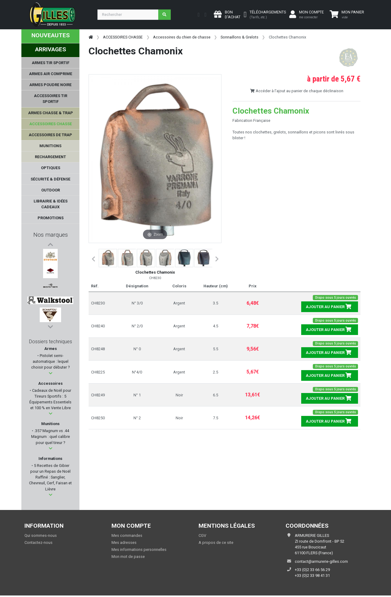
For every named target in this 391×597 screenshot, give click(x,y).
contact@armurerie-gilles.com (321, 561)
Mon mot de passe (128, 556)
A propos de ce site (216, 542)
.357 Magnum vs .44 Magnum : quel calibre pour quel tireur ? (50, 436)
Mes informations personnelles (138, 549)
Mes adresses (124, 542)
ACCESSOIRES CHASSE (123, 37)
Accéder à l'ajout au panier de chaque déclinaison (296, 91)
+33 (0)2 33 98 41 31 (312, 575)
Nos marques (50, 234)
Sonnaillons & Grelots (239, 37)
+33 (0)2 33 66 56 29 (312, 569)
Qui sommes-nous (40, 535)
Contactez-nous (38, 542)
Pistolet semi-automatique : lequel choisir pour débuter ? (50, 361)
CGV (202, 535)
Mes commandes (126, 535)
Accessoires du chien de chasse (181, 37)
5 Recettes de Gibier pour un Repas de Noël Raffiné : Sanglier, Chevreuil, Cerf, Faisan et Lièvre (50, 477)
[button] (50, 373)
